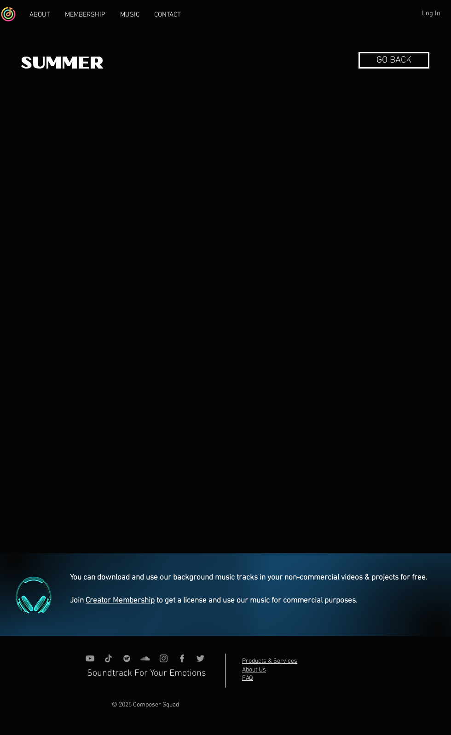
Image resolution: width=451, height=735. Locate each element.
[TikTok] (108, 658)
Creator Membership (120, 600)
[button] (393, 60)
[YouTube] (90, 658)
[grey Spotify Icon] (126, 658)
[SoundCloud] (145, 658)
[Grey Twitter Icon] (200, 658)
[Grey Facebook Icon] (182, 658)
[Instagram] (163, 658)
